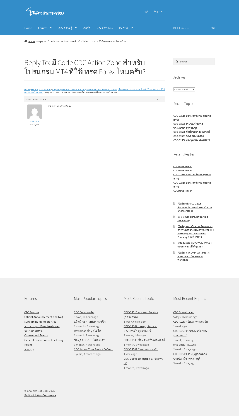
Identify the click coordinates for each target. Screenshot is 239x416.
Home (28, 28)
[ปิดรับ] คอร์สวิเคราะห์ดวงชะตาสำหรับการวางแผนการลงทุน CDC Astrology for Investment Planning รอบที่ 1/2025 (195, 232)
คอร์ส (86, 28)
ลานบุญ (29, 349)
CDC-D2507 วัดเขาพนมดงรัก (188, 136)
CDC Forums (45, 89)
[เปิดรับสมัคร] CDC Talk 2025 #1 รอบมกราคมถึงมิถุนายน (194, 245)
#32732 (160, 99)
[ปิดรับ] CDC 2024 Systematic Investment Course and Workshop (193, 256)
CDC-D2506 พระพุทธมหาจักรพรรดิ (191, 140)
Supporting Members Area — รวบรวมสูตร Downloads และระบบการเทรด (84, 89)
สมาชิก (123, 28)
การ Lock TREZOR (184, 344)
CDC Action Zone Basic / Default (93, 349)
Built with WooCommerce (40, 395)
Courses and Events (36, 335)
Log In (146, 11)
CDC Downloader (182, 166)
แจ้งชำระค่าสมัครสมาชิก (90, 321)
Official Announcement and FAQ (43, 317)
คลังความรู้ (65, 28)
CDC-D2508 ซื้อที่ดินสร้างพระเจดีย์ (191, 131)
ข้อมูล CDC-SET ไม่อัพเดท (89, 340)
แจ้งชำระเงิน (105, 28)
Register (158, 11)
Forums (42, 28)
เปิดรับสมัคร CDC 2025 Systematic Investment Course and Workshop (194, 207)
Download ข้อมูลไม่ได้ (87, 331)
